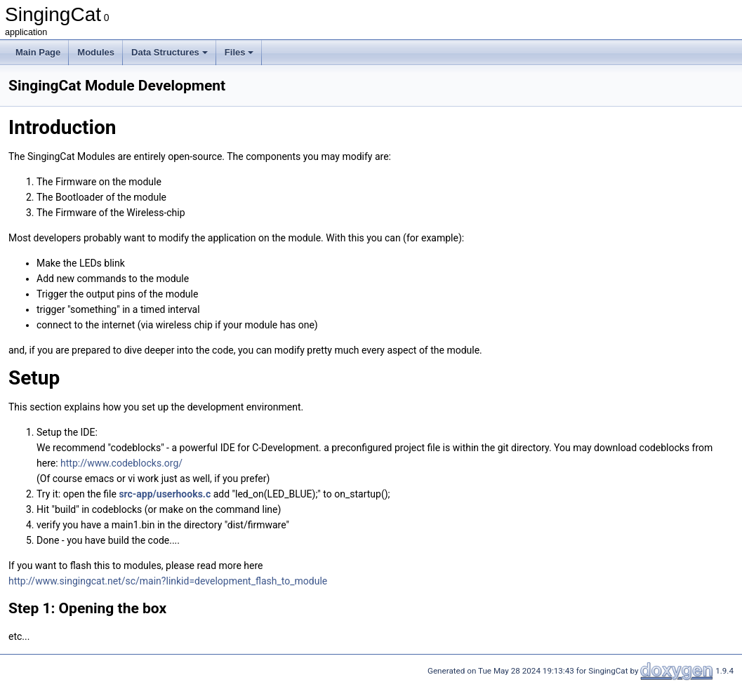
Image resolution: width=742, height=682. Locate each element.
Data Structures (169, 52)
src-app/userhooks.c (165, 494)
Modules (95, 52)
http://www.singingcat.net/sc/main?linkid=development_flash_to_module (167, 581)
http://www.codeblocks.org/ (121, 463)
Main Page (37, 52)
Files (239, 52)
